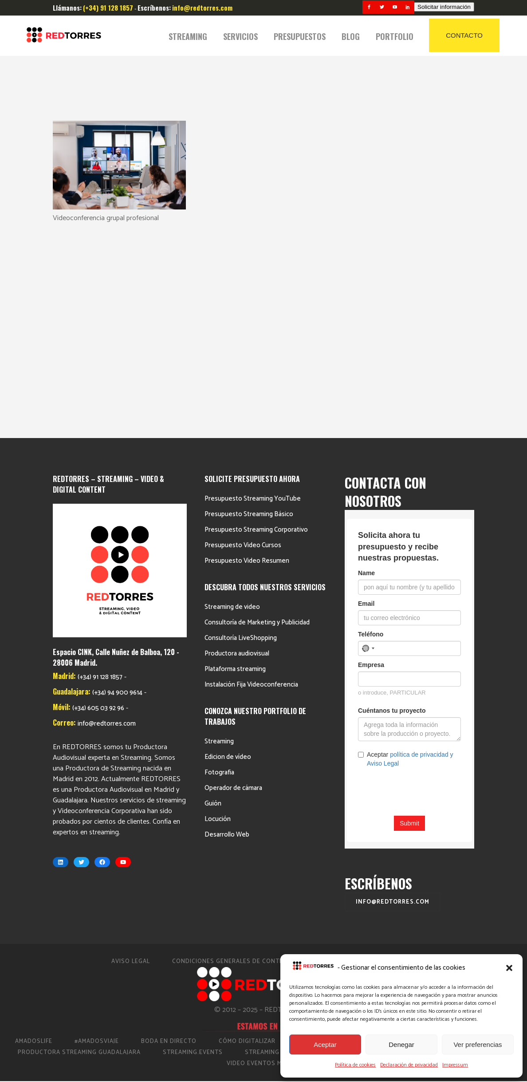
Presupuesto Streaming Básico (249, 299)
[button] (509, 968)
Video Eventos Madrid (263, 849)
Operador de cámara (233, 573)
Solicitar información (444, 7)
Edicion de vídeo (228, 542)
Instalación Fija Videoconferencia (251, 470)
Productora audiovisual (237, 439)
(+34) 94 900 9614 (117, 478)
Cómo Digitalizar (247, 827)
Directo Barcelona (330, 827)
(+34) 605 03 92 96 (98, 494)
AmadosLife (33, 827)
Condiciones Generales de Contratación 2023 (249, 747)
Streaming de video (232, 392)
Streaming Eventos (457, 838)
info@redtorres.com (107, 509)
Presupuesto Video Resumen (247, 346)
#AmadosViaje (97, 827)
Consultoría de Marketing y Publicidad (257, 408)
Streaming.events (193, 838)
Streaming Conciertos (283, 838)
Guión (213, 589)
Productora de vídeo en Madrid (438, 827)
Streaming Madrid (372, 838)
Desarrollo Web (227, 620)
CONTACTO (464, 35)
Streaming (219, 527)
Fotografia (219, 558)
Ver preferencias (477, 1044)
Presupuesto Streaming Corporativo (256, 315)
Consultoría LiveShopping (241, 423)
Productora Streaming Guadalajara (79, 838)
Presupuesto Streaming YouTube (253, 284)
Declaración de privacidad (409, 1065)
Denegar (401, 1044)
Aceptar (325, 1044)
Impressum (455, 1065)
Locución (218, 604)
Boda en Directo (169, 827)
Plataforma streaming (235, 454)
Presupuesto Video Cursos (243, 330)
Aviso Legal (130, 747)
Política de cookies (355, 1065)
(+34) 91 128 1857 (100, 463)
